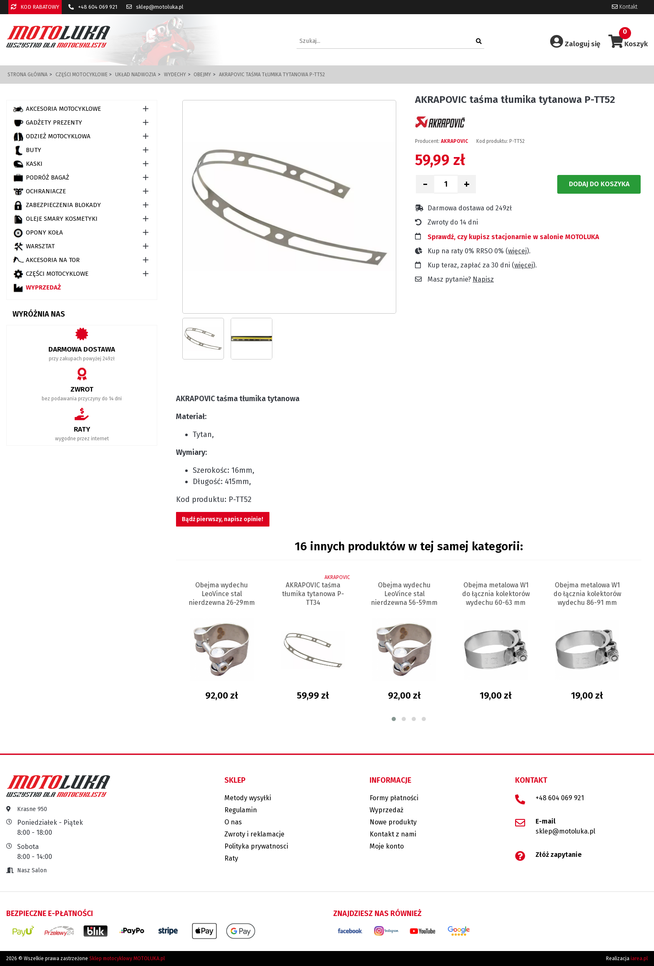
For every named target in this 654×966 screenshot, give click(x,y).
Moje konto (387, 846)
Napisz (483, 279)
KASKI (28, 164)
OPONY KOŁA (38, 232)
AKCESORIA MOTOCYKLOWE (57, 109)
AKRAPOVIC (454, 141)
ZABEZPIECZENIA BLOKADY (57, 205)
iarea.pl (639, 958)
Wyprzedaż (37, 287)
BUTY (27, 150)
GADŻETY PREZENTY (47, 122)
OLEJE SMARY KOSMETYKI (55, 219)
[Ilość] (446, 184)
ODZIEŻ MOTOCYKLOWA (52, 136)
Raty (231, 858)
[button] (394, 719)
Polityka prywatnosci (256, 846)
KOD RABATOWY (35, 7)
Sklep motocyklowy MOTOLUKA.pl (127, 958)
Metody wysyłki (247, 798)
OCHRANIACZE (39, 191)
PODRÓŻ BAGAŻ (41, 177)
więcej (517, 251)
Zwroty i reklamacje (254, 834)
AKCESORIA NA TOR (46, 260)
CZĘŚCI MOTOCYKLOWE (50, 274)
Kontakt (624, 6)
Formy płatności (394, 798)
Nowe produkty (393, 822)
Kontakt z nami (393, 834)
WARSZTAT (34, 246)
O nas (233, 822)
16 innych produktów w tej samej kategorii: (409, 546)
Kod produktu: (492, 141)
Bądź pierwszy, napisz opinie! (222, 519)
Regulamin (240, 810)
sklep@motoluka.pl (155, 7)
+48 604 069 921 (92, 7)
